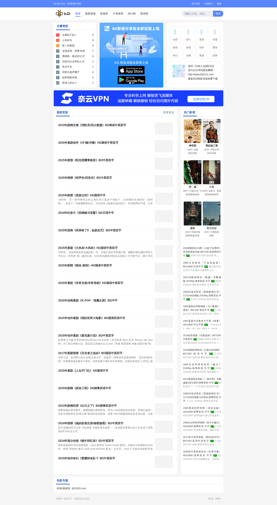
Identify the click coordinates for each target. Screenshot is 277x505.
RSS (211, 498)
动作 (201, 47)
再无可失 (67, 66)
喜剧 (188, 47)
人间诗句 (67, 40)
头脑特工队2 (69, 34)
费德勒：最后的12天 (73, 56)
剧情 (175, 47)
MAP (218, 498)
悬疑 (201, 55)
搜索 (218, 13)
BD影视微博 (63, 488)
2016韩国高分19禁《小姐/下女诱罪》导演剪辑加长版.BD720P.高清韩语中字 (202, 252)
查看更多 (168, 112)
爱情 (215, 47)
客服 (219, 3)
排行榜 (132, 13)
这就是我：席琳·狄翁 (73, 50)
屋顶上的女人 (69, 82)
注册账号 (208, 3)
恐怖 (215, 55)
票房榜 (144, 13)
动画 (188, 55)
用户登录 (195, 3)
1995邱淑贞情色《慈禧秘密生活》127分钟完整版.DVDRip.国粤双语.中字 (202, 397)
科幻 (175, 55)
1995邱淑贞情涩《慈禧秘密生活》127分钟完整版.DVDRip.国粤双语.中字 (202, 295)
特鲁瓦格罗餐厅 (70, 72)
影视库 (104, 13)
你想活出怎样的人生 (73, 61)
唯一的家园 (68, 45)
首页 (78, 13)
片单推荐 (118, 13)
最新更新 (90, 13)
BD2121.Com (82, 498)
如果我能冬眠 (69, 77)
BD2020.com (79, 488)
